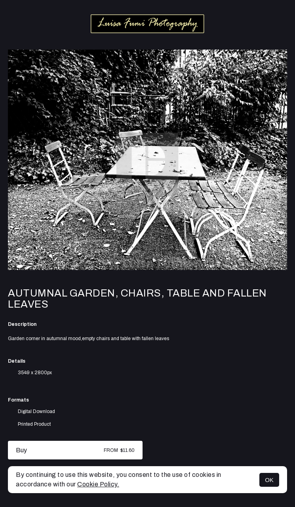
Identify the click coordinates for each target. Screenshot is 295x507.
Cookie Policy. (98, 484)
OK (269, 479)
